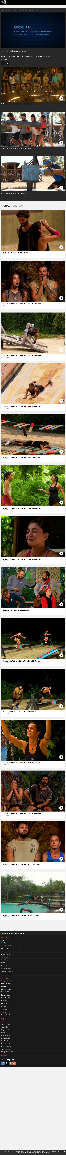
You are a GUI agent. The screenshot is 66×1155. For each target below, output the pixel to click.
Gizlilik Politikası (5, 1041)
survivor (10, 10)
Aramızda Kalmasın (6, 945)
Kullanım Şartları (6, 1046)
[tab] (5, 206)
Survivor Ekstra (5, 965)
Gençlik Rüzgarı (5, 959)
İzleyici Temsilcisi (6, 1030)
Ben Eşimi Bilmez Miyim (7, 981)
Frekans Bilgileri (5, 1038)
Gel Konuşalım (5, 957)
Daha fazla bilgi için (44, 1152)
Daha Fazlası (4, 1055)
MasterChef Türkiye (6, 998)
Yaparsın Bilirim (5, 1009)
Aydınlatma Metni (6, 1049)
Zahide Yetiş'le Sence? (7, 974)
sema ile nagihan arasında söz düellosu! (26, 10)
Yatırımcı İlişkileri (6, 1027)
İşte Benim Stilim (5, 992)
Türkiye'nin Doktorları (6, 971)
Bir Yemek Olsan (5, 948)
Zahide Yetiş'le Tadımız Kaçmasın (9, 1015)
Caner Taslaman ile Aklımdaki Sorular (11, 951)
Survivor (3, 1006)
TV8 (2, 1021)
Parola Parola (5, 1003)
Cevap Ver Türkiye (6, 983)
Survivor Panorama (6, 968)
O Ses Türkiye (4, 1000)
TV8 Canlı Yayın (5, 1024)
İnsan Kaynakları (5, 1035)
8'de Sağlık (4, 943)
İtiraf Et (3, 962)
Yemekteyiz (4, 1012)
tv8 (5, 10)
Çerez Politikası (5, 1043)
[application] (33, 30)
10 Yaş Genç (4, 940)
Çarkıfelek (3, 986)
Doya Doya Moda (6, 989)
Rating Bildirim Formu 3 (7, 1052)
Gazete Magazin (5, 954)
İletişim (3, 1032)
